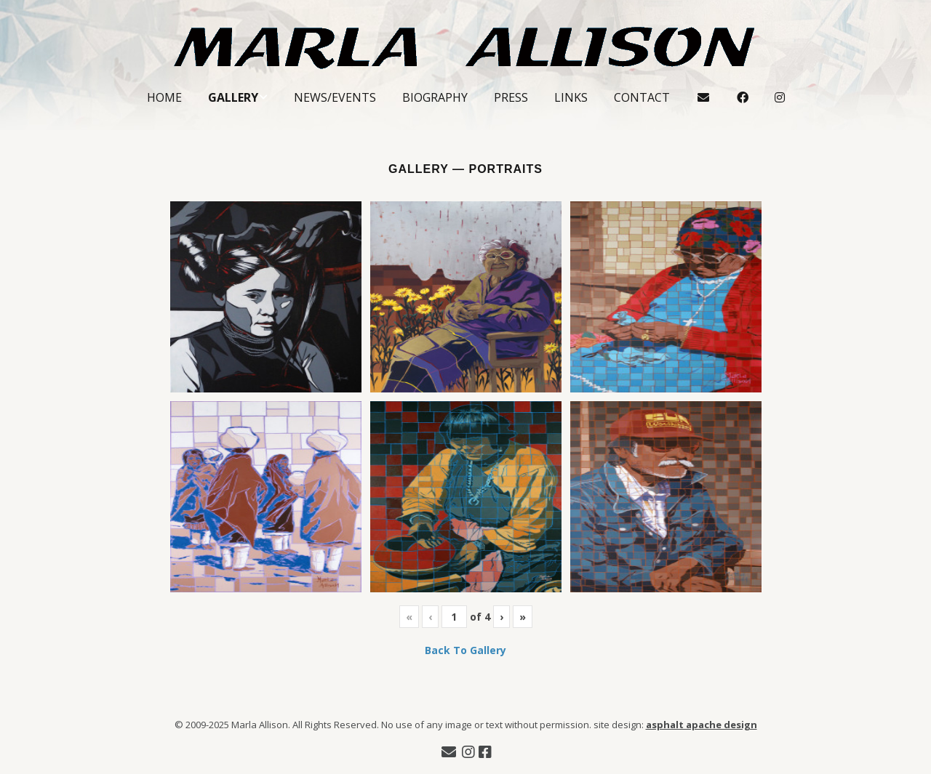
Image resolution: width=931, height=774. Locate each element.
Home (164, 97)
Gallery (233, 97)
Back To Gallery (465, 650)
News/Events (335, 97)
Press (511, 97)
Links (571, 97)
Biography (435, 97)
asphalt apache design (701, 724)
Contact (642, 97)
